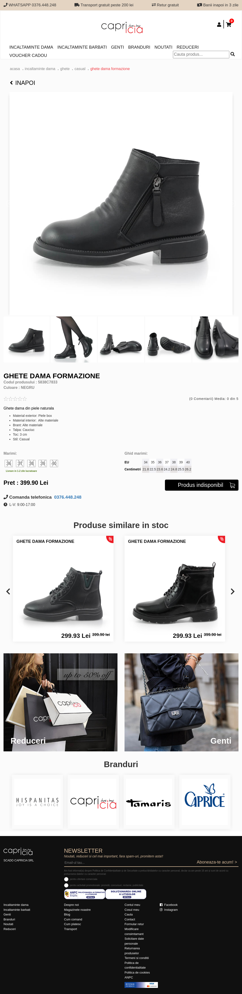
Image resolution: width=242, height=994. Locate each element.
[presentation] (8, 592)
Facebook (169, 905)
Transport (70, 929)
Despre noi (71, 905)
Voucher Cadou (28, 55)
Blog (67, 914)
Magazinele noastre (77, 909)
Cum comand (73, 919)
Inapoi (22, 82)
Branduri (139, 47)
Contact (130, 919)
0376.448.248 (67, 497)
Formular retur (134, 924)
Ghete (65, 69)
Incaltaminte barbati (82, 47)
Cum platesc (72, 924)
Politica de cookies (137, 972)
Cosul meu (132, 909)
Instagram (169, 909)
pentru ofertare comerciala (83, 879)
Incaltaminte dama (31, 47)
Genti (117, 47)
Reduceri (188, 47)
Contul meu (132, 905)
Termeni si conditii (137, 958)
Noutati (163, 47)
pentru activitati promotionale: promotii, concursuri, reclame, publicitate (106, 885)
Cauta (129, 914)
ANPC (129, 977)
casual (79, 69)
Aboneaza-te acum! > (217, 862)
